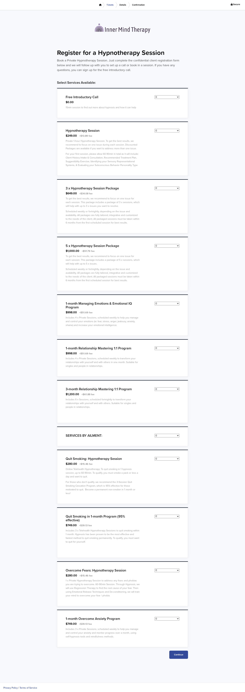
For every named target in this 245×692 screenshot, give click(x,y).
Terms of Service (28, 687)
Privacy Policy (10, 687)
